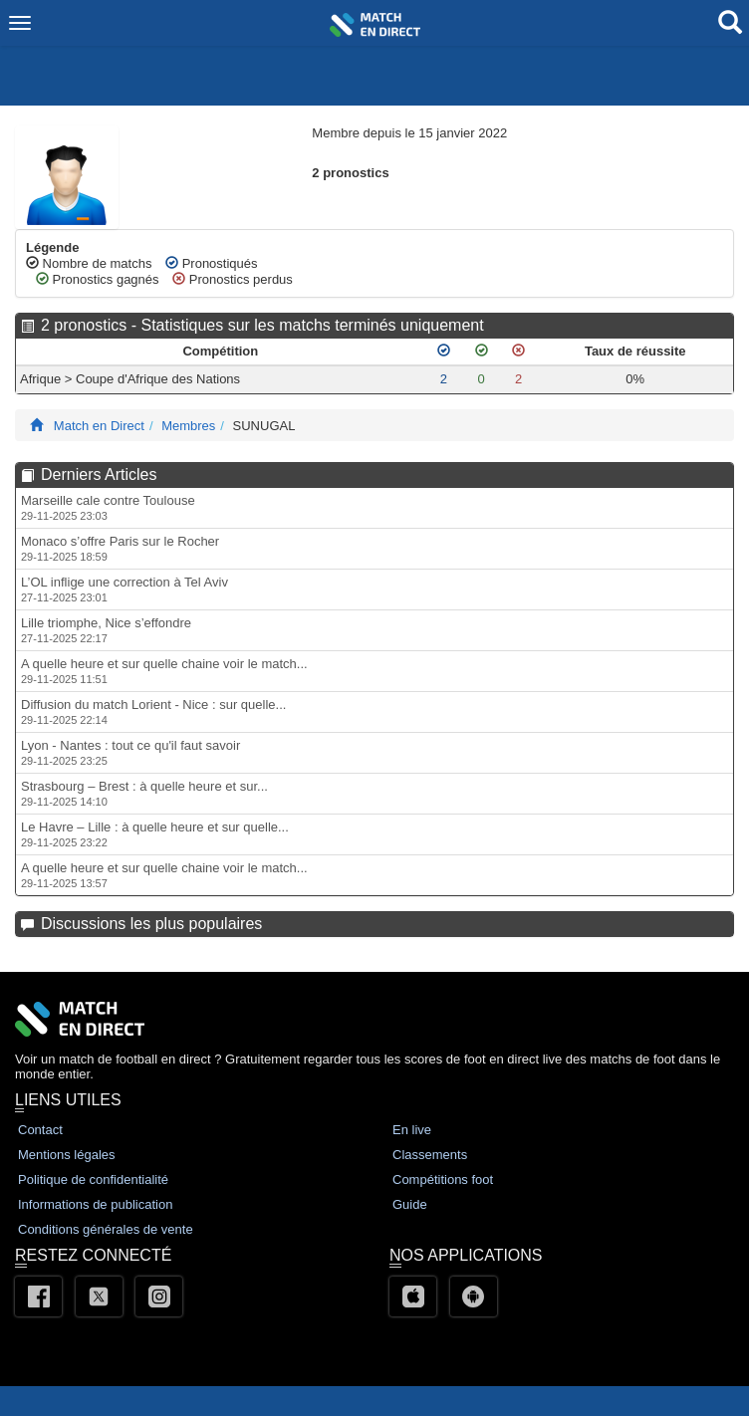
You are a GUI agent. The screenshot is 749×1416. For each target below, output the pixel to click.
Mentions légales (67, 1154)
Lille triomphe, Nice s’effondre (106, 629)
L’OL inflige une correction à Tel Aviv (124, 589)
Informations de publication (95, 1204)
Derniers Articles (98, 474)
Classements (429, 1154)
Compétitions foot (442, 1179)
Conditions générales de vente (105, 1229)
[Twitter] (99, 1296)
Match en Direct (99, 425)
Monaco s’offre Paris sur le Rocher (120, 548)
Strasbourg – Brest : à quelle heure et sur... (144, 793)
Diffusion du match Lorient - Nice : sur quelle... (153, 711)
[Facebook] (38, 1296)
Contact (40, 1129)
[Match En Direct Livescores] (36, 425)
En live (411, 1129)
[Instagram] (158, 1296)
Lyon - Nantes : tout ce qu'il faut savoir (130, 752)
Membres (188, 425)
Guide (409, 1204)
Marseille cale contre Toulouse (108, 507)
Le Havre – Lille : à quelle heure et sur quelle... (155, 834)
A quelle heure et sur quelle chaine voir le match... (164, 670)
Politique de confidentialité (93, 1179)
